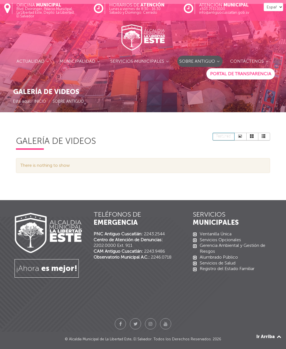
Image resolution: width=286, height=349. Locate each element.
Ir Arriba (269, 336)
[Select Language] (273, 7)
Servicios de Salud (217, 263)
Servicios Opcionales (220, 239)
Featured (223, 136)
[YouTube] (165, 323)
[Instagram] (150, 323)
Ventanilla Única (216, 233)
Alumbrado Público (219, 257)
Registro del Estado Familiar (227, 268)
